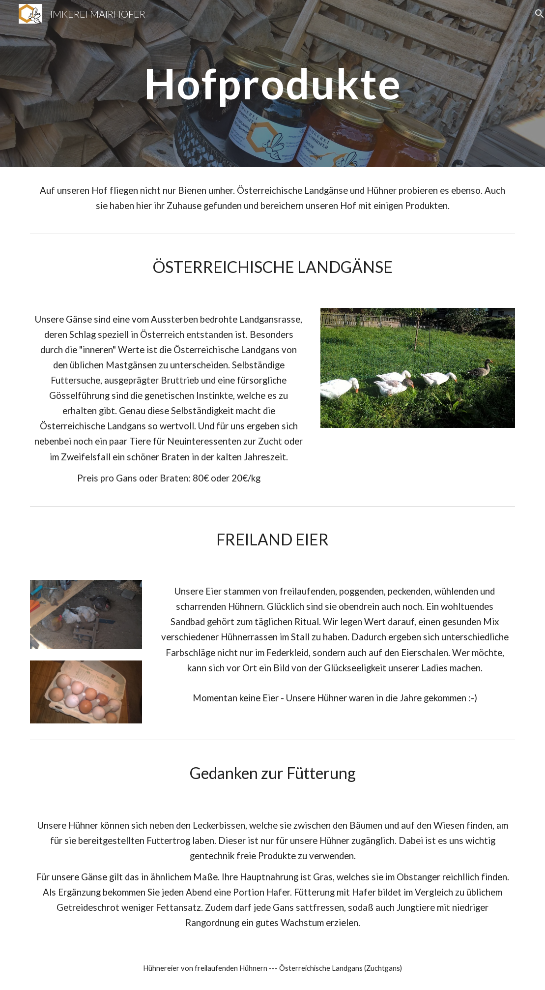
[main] (273, 83)
